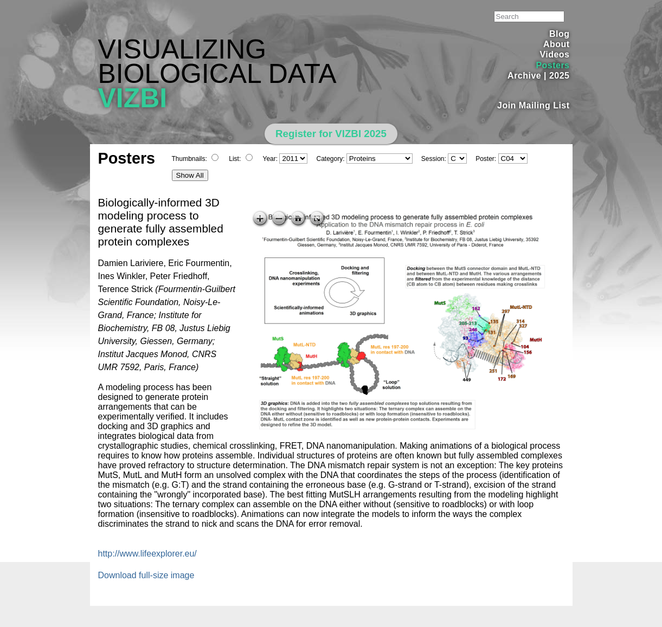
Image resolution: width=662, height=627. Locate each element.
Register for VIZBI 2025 (331, 133)
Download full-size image (146, 575)
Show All (190, 175)
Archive (524, 75)
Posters (552, 65)
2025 (559, 75)
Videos (554, 54)
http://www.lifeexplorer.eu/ (147, 553)
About (556, 44)
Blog (559, 33)
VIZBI (133, 98)
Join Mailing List (533, 105)
